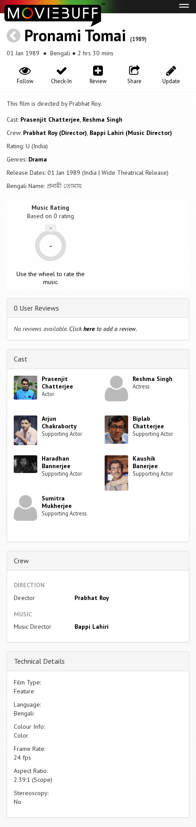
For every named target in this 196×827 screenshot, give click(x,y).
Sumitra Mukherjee (57, 502)
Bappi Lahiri (91, 627)
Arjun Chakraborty (59, 422)
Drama (37, 159)
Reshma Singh (102, 119)
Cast (20, 358)
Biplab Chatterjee (148, 422)
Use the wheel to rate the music (50, 278)
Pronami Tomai (75, 35)
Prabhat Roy (91, 598)
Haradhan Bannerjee (56, 462)
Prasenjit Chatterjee (50, 119)
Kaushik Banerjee (145, 462)
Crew (21, 560)
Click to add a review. (103, 329)
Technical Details (39, 661)
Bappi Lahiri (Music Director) (131, 133)
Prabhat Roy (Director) (55, 133)
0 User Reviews (36, 308)
